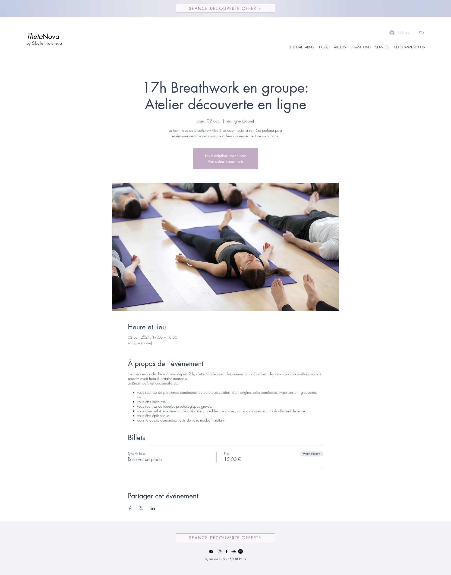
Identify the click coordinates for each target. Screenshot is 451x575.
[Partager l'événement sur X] (141, 508)
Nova (42, 36)
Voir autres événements (225, 161)
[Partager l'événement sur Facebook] (130, 508)
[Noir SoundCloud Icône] (233, 551)
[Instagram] (219, 551)
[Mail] (211, 551)
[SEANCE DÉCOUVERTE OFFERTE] (225, 8)
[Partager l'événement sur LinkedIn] (153, 508)
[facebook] (226, 551)
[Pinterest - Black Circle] (240, 551)
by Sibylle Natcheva (44, 43)
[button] (324, 47)
